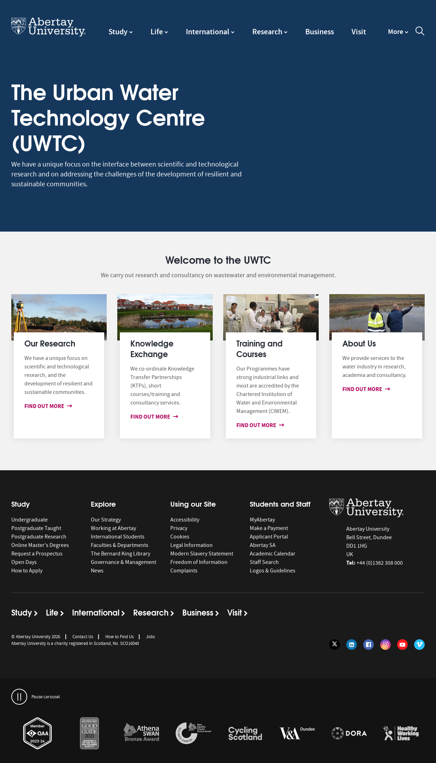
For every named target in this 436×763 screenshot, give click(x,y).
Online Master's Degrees (40, 545)
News (97, 570)
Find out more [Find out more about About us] (363, 389)
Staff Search (264, 562)
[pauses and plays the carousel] (19, 697)
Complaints (184, 570)
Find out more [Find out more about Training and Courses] (257, 425)
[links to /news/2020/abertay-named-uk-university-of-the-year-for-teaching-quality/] (89, 733)
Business (319, 32)
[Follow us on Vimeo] (419, 644)
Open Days (24, 562)
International (207, 32)
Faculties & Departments (119, 545)
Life (157, 32)
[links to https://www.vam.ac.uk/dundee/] (297, 733)
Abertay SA (263, 545)
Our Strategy (106, 519)
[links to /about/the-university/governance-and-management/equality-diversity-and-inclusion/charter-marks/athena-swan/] (141, 733)
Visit (359, 32)
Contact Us (82, 637)
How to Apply (26, 570)
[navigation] (398, 35)
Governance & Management (123, 562)
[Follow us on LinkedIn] (351, 644)
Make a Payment (269, 528)
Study (118, 32)
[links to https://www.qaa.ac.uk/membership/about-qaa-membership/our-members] (37, 733)
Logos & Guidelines (272, 570)
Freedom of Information (199, 562)
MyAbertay (262, 519)
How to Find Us (119, 637)
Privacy (178, 528)
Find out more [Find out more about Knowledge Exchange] (151, 416)
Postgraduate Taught (36, 528)
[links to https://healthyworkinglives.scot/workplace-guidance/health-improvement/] (401, 733)
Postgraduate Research (38, 536)
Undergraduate (29, 519)
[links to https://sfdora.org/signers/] (349, 733)
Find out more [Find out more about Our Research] (45, 406)
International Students (118, 536)
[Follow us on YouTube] (402, 644)
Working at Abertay (113, 528)
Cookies (179, 536)
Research (267, 32)
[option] (37, 734)
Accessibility (184, 519)
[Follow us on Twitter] (334, 644)
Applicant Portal (269, 536)
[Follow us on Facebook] (368, 644)
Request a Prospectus (37, 553)
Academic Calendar (272, 553)
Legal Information (191, 545)
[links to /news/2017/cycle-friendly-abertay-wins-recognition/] (245, 733)
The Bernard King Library (120, 553)
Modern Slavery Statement (201, 553)
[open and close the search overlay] (420, 32)
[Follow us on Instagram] (385, 644)
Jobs (150, 637)
